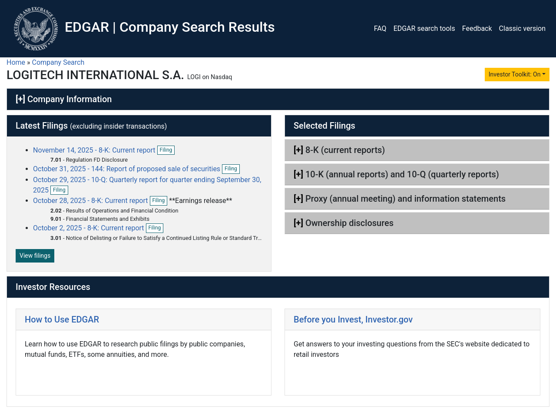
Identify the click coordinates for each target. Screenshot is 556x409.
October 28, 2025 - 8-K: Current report (91, 200)
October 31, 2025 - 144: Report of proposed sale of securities (127, 169)
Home (16, 62)
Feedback (477, 28)
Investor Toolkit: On (515, 74)
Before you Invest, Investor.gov (353, 319)
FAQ (380, 28)
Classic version (522, 28)
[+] (20, 99)
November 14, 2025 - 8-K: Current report (95, 150)
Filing (167, 150)
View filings (35, 255)
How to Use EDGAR (62, 319)
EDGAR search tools (424, 28)
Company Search (58, 62)
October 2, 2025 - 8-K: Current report (89, 228)
